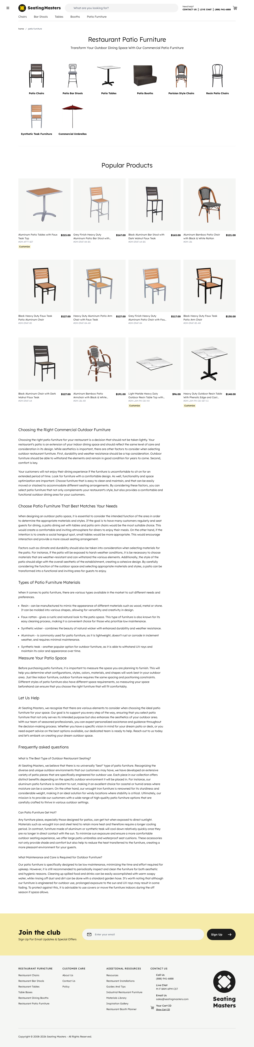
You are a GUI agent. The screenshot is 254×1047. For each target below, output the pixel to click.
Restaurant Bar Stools (31, 981)
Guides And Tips (116, 986)
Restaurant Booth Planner (121, 1009)
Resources (112, 975)
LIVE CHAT (206, 9)
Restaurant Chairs (28, 975)
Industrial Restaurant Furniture (124, 992)
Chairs (22, 16)
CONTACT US (190, 9)
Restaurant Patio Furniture (33, 1003)
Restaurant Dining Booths (33, 997)
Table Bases (25, 992)
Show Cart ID (163, 1009)
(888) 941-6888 (223, 9)
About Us (67, 975)
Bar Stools (41, 16)
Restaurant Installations (120, 981)
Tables (59, 16)
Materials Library (116, 997)
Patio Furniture (97, 16)
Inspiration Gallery (117, 1003)
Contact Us (68, 981)
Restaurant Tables (29, 986)
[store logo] (39, 8)
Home (21, 28)
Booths (75, 16)
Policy (65, 986)
